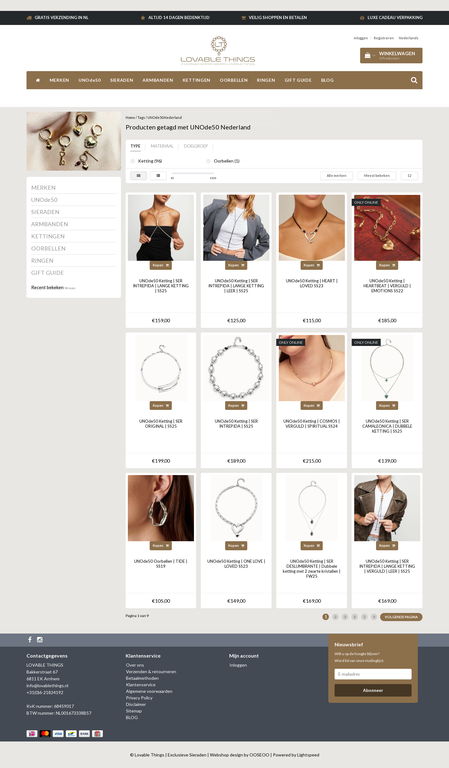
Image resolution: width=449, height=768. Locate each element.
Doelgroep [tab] (196, 145)
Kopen (161, 265)
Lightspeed (308, 754)
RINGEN (266, 80)
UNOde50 (90, 80)
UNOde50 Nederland (164, 117)
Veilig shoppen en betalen (278, 17)
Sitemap (134, 710)
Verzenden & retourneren (151, 671)
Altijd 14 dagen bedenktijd (179, 17)
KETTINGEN (196, 80)
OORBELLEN (234, 80)
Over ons (135, 665)
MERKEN (59, 80)
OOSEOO (259, 754)
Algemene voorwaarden (149, 691)
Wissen (70, 288)
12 (409, 175)
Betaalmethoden (142, 678)
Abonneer (373, 690)
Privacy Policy (139, 697)
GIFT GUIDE (298, 80)
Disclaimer (136, 704)
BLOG (327, 80)
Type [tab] (135, 145)
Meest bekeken (377, 175)
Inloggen (361, 38)
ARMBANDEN (157, 80)
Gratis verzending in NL (62, 17)
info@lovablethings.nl (47, 685)
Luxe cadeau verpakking (395, 17)
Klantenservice (141, 684)
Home (130, 117)
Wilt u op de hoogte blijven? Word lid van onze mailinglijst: (359, 657)
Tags (141, 117)
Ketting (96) (132, 161)
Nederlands (408, 38)
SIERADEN (121, 80)
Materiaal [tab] (162, 145)
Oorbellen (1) (208, 161)
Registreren (384, 38)
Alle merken (336, 175)
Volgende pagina (401, 617)
